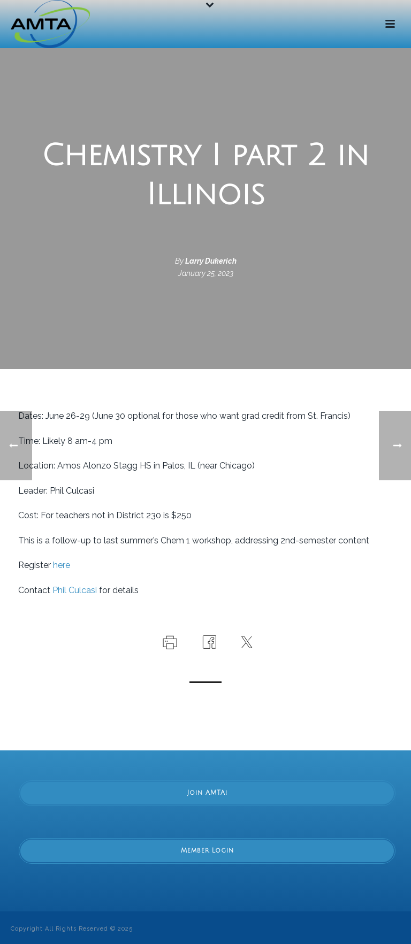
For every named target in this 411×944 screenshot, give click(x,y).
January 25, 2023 (205, 273)
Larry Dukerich (211, 261)
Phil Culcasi (74, 590)
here (61, 565)
